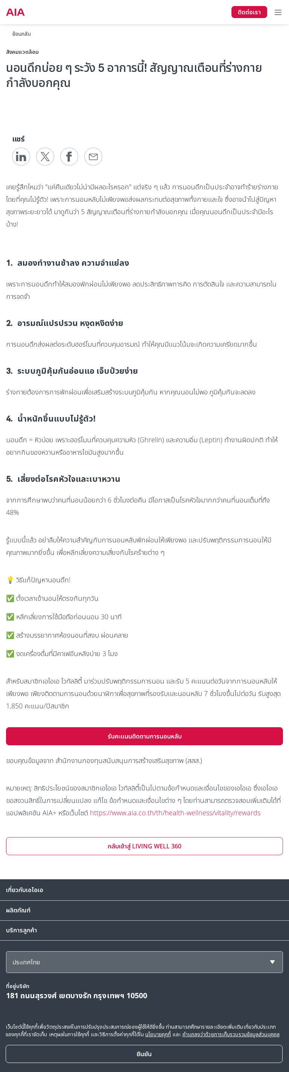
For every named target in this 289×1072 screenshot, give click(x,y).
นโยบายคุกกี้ (158, 1034)
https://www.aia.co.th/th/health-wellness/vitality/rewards (175, 812)
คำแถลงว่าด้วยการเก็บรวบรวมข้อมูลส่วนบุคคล (231, 1034)
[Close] (144, 1054)
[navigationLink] (15, 12)
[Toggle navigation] (278, 12)
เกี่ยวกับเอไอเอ (24, 890)
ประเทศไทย (26, 962)
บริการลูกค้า (21, 930)
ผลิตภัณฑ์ (18, 910)
